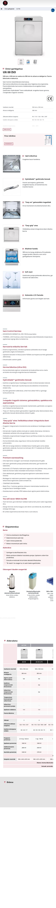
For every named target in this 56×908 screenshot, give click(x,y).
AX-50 (24, 662)
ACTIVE (24, 645)
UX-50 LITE (39, 662)
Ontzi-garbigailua (14, 68)
